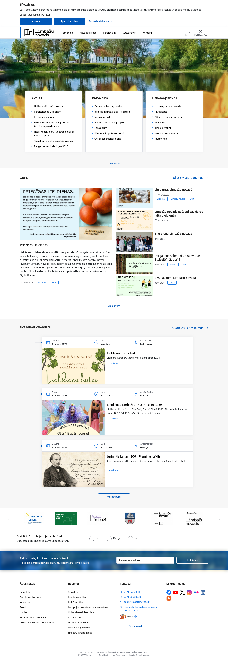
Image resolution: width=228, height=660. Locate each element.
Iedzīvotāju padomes (79, 627)
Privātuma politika (77, 597)
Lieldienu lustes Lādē (122, 353)
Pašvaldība (25, 591)
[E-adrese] (126, 616)
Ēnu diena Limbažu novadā (173, 234)
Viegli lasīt (73, 591)
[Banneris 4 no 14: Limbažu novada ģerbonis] (130, 518)
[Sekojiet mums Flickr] (196, 592)
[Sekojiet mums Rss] (168, 598)
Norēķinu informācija (31, 597)
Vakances (25, 602)
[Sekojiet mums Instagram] (189, 592)
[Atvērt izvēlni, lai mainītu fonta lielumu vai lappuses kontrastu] (200, 33)
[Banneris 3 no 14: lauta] (98, 518)
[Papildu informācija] (135, 616)
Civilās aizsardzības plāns (81, 612)
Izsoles (23, 612)
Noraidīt (35, 21)
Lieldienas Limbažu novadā (173, 189)
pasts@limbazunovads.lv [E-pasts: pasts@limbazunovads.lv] (137, 601)
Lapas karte (74, 617)
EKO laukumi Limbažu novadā (175, 278)
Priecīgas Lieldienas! (34, 245)
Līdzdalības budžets (78, 622)
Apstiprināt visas (69, 21)
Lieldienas (41, 282)
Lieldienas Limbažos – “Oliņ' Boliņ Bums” (135, 405)
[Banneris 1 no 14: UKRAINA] (34, 518)
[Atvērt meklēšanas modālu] (188, 33)
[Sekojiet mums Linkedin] (203, 592)
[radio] (93, 538)
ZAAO (172, 283)
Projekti (24, 607)
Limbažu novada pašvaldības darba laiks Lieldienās (179, 213)
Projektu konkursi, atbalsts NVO (37, 622)
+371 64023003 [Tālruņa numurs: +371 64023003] (132, 591)
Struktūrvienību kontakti (33, 617)
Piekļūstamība (75, 602)
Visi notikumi (114, 496)
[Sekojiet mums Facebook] (168, 592)
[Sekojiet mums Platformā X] (182, 592)
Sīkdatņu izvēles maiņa (80, 632)
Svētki (53, 282)
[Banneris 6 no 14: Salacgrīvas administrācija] (194, 518)
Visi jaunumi (114, 305)
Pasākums (113, 470)
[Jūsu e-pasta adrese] (145, 560)
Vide (184, 264)
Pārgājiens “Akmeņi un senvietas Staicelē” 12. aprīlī (177, 257)
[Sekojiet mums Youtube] (175, 592)
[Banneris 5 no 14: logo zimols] (162, 518)
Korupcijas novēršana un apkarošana (88, 607)
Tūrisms (172, 264)
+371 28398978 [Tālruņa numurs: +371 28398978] (132, 596)
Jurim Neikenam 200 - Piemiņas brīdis (133, 456)
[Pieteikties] (192, 560)
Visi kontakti (135, 626)
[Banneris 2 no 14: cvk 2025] (66, 518)
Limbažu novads (178, 199)
